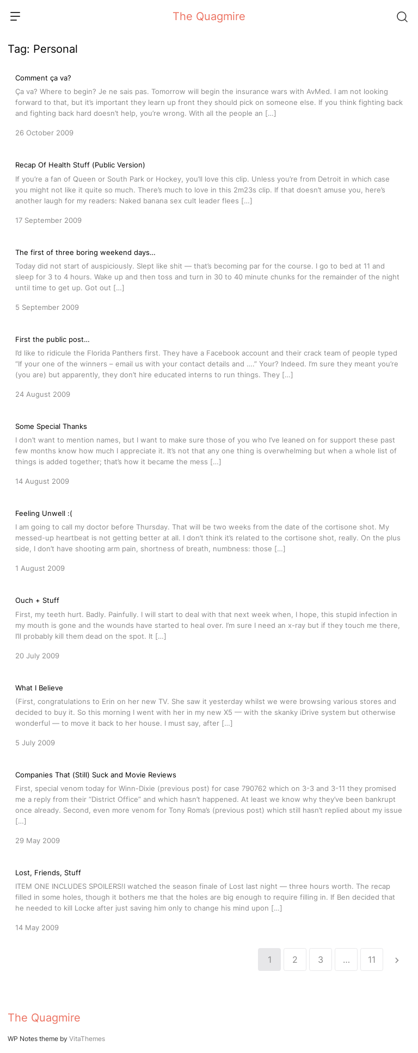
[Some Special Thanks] (209, 453)
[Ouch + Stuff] (209, 627)
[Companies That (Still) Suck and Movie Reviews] (209, 806)
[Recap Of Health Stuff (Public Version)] (209, 191)
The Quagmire (209, 16)
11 (372, 959)
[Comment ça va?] (209, 104)
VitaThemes (87, 1039)
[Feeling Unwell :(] (209, 540)
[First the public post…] (209, 366)
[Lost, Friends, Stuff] (209, 899)
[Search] (401, 16)
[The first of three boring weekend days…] (209, 279)
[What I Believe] (209, 714)
